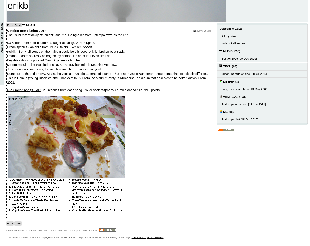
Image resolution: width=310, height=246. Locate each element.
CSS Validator (139, 237)
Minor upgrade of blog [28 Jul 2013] (244, 73)
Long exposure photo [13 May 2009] (245, 89)
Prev (10, 25)
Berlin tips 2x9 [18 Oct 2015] (240, 119)
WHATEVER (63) (232, 96)
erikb (18, 5)
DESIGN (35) (229, 81)
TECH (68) (228, 66)
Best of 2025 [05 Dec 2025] (239, 58)
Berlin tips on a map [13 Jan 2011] (244, 104)
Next (18, 25)
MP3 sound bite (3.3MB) (24, 90)
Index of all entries (233, 43)
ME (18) (226, 112)
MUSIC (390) (229, 51)
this (195, 30)
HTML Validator (155, 237)
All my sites (229, 36)
